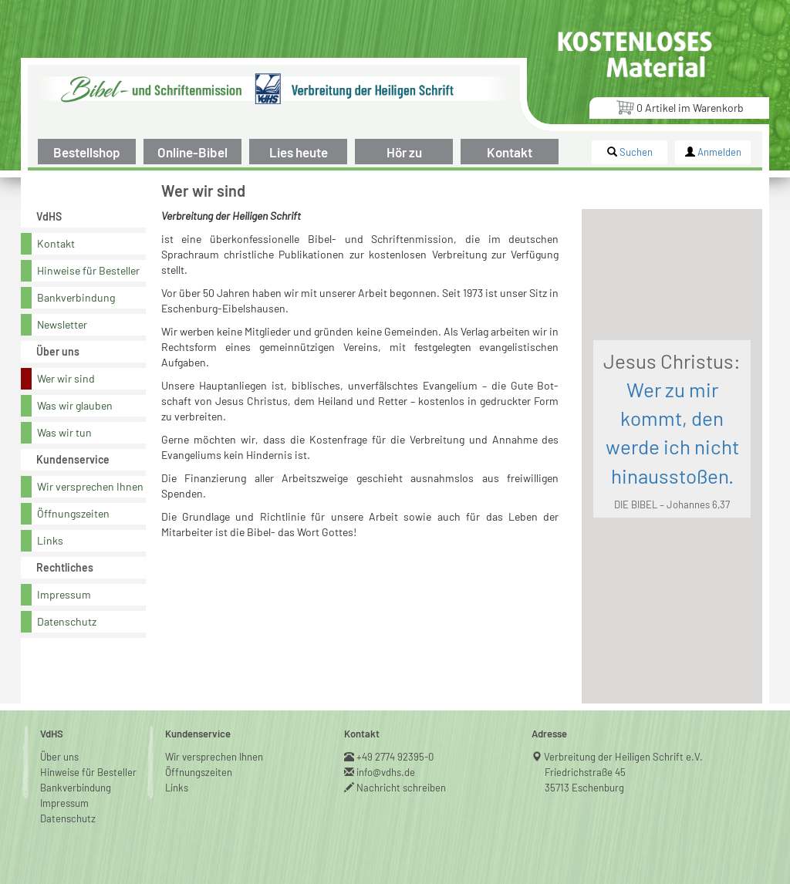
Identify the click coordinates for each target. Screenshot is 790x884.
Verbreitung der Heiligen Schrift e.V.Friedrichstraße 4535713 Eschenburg (624, 772)
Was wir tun (64, 432)
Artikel (680, 107)
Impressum (64, 594)
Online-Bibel (192, 152)
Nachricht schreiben (401, 787)
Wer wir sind (66, 378)
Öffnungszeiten (73, 513)
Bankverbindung (76, 297)
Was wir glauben (75, 405)
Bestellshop (86, 152)
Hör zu (404, 152)
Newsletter (62, 324)
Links (50, 540)
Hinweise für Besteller (88, 270)
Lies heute (298, 152)
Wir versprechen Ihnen (90, 486)
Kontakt (509, 152)
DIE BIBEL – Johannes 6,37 (672, 504)
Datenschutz (66, 621)
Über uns (59, 757)
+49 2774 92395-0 (395, 757)
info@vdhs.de (386, 772)
